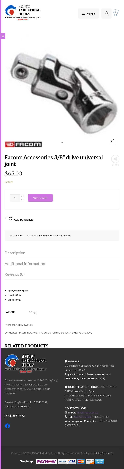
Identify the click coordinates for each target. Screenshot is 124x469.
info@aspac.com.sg (87, 412)
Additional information (25, 263)
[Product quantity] (15, 198)
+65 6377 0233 (82, 416)
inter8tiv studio (104, 453)
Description (15, 253)
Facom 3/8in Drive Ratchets (54, 235)
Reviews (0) (15, 274)
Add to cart (40, 198)
